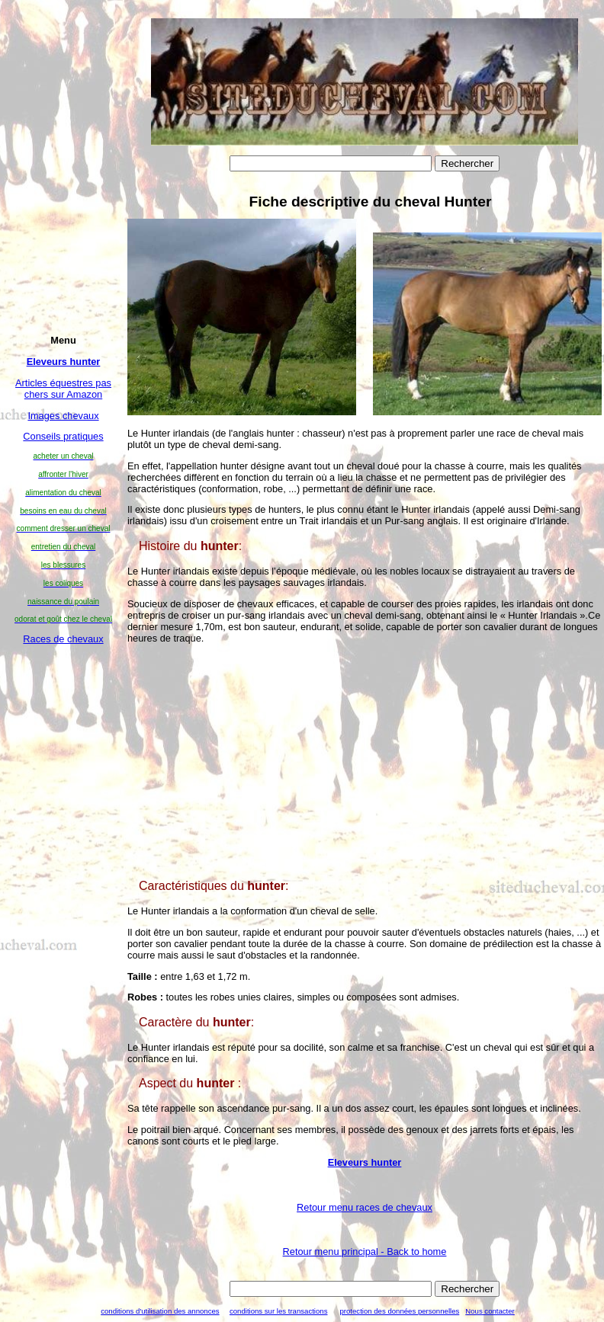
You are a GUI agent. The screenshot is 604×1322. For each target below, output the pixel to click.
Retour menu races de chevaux (364, 1207)
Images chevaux (62, 415)
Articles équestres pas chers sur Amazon (63, 388)
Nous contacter (490, 1311)
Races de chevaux (63, 639)
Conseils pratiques (63, 436)
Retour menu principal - (365, 1251)
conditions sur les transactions (279, 1311)
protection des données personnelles (399, 1311)
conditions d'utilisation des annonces (160, 1311)
